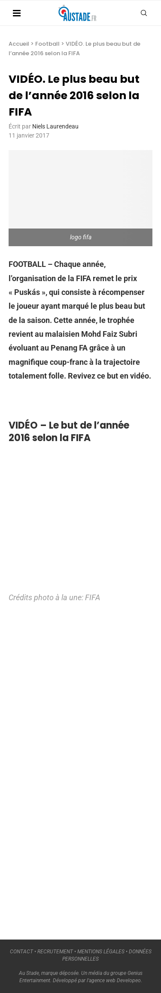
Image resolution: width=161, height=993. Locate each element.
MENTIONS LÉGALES (101, 952)
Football (47, 44)
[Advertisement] (73, 767)
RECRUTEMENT (55, 952)
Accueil (19, 44)
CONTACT (21, 952)
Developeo (129, 980)
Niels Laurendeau (55, 126)
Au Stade (29, 973)
